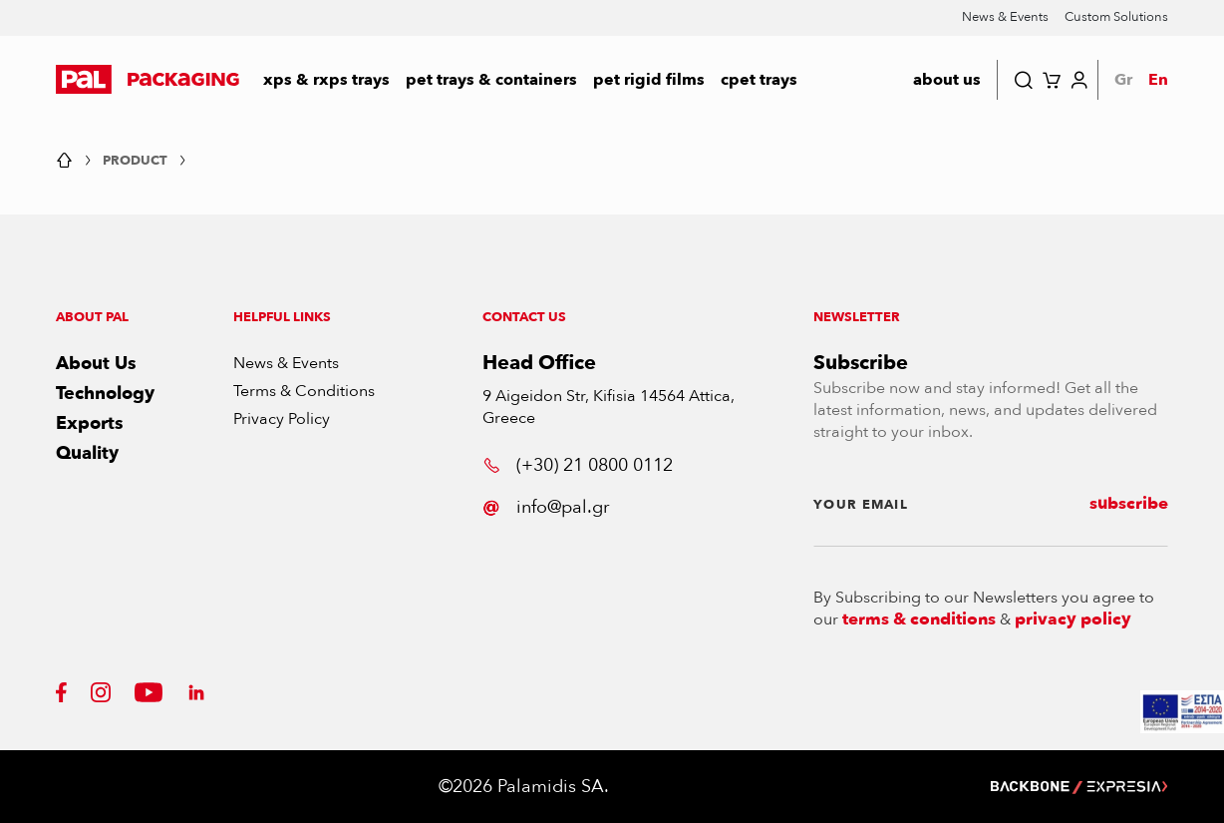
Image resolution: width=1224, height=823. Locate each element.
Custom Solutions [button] (1116, 17)
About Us (96, 363)
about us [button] (947, 80)
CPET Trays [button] (759, 80)
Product (135, 161)
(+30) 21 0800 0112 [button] (577, 465)
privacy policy (1073, 619)
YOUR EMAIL (860, 505)
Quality (87, 453)
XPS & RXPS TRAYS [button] (326, 80)
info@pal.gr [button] (545, 507)
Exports (90, 423)
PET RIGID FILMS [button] (649, 80)
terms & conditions (919, 619)
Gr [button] (1123, 80)
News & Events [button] (1005, 17)
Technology (105, 393)
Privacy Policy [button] (281, 419)
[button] (147, 80)
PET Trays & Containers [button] (491, 80)
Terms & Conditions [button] (304, 391)
